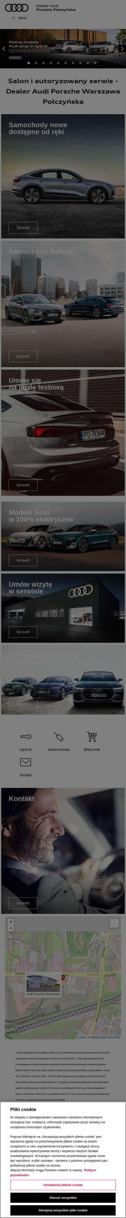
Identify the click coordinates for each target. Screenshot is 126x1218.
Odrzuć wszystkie (63, 1198)
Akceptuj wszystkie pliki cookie (63, 1210)
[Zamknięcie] (118, 1109)
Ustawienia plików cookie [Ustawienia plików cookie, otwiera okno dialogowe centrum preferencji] (63, 1185)
